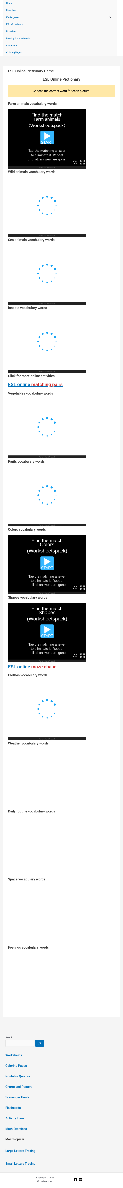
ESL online (35, 384)
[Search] (39, 1043)
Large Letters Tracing (20, 1151)
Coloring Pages (14, 52)
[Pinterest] (80, 1179)
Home (9, 3)
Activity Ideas (15, 1118)
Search (9, 1037)
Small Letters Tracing (20, 1163)
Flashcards (11, 45)
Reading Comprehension (18, 38)
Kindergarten (12, 17)
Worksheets (13, 1055)
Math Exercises (16, 1129)
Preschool (11, 10)
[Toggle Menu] (110, 17)
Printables (11, 31)
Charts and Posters (18, 1087)
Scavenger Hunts (17, 1097)
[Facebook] (75, 1179)
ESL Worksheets (14, 24)
